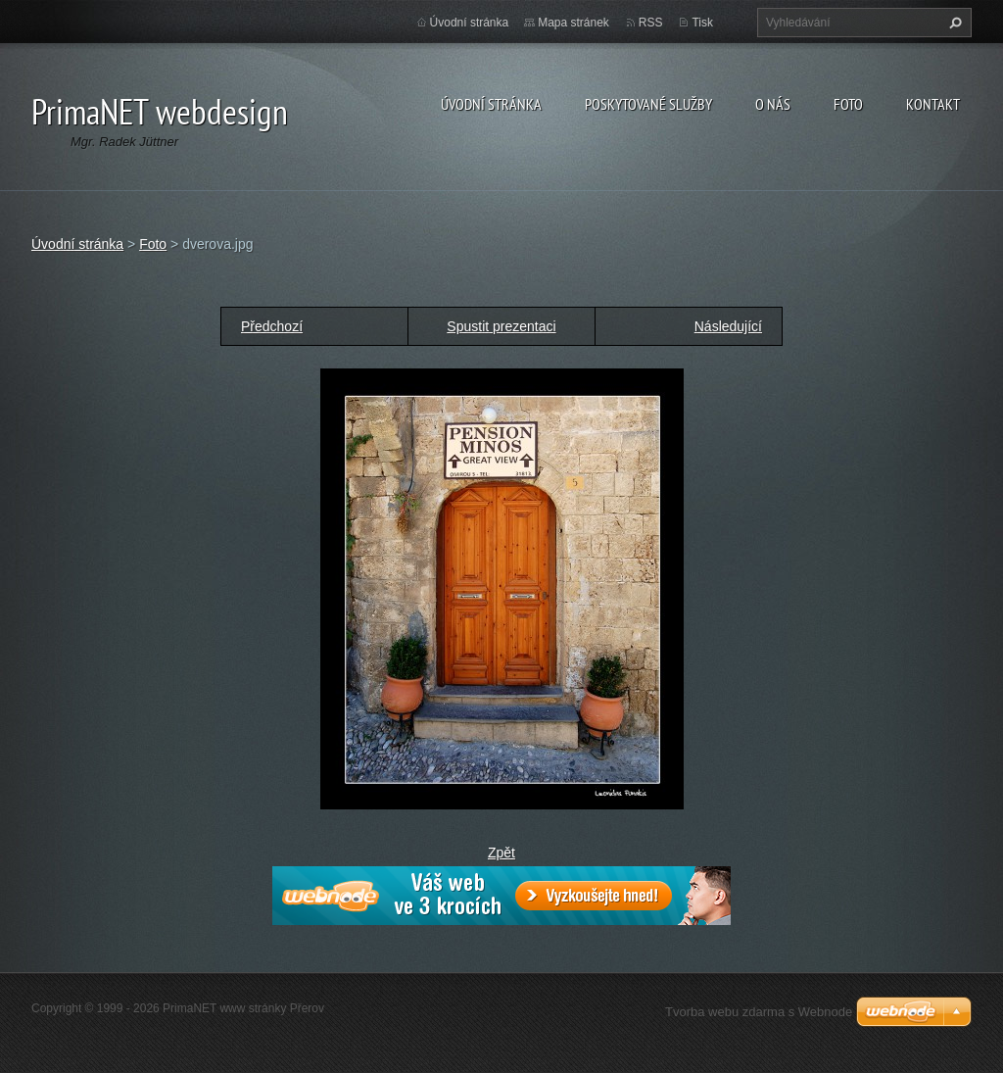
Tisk (702, 22)
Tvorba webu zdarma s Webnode (758, 1011)
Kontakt (933, 104)
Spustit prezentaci (501, 326)
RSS (651, 22)
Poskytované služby (648, 104)
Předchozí (272, 326)
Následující (728, 326)
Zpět (501, 852)
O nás (772, 104)
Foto (848, 104)
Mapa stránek (573, 22)
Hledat (953, 22)
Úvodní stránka (491, 104)
